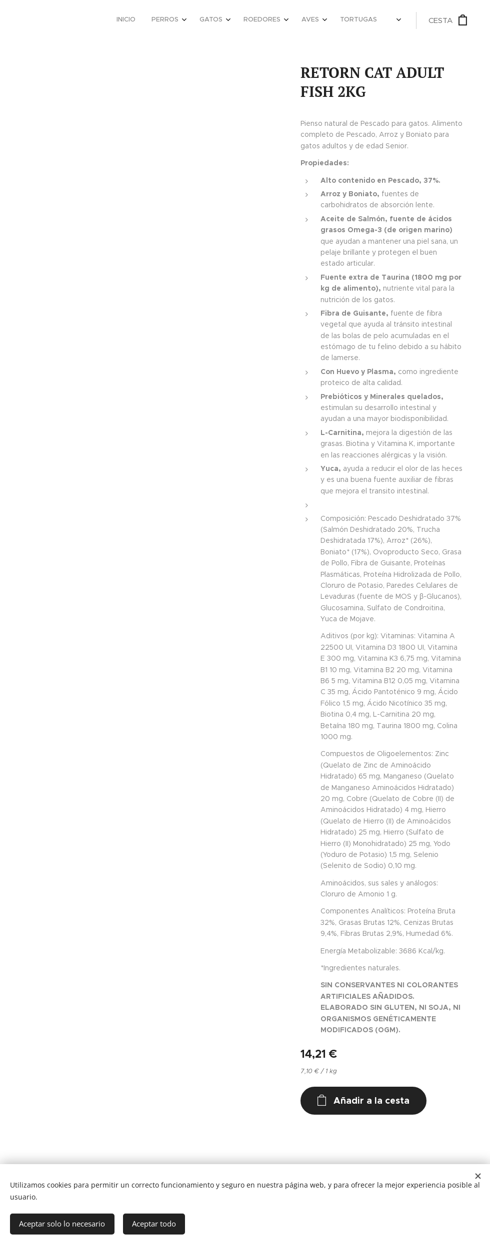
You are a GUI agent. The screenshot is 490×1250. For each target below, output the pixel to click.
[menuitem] (253, 20)
